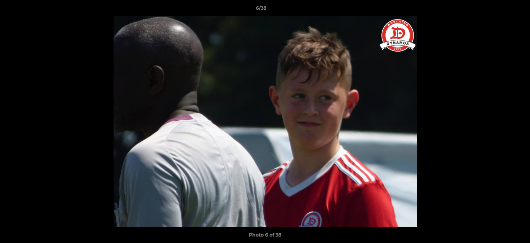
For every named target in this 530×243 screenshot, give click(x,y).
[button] (502, 10)
